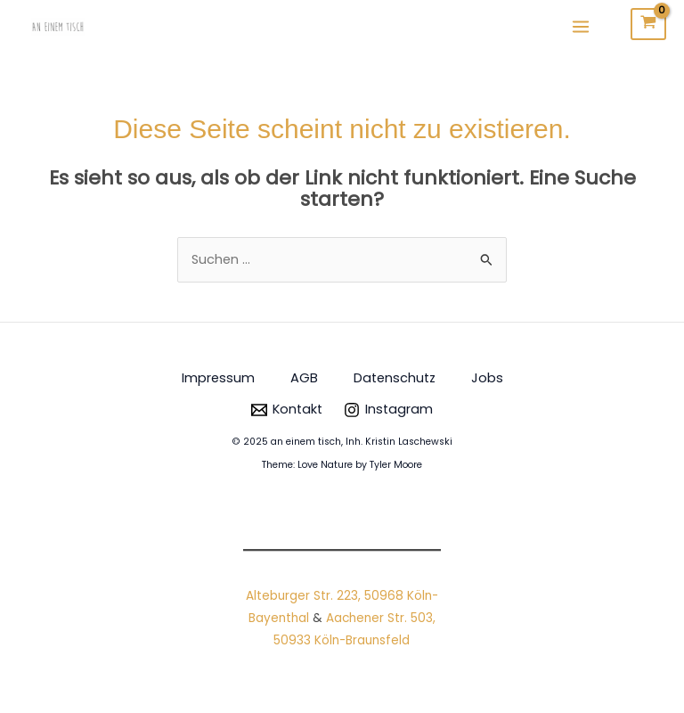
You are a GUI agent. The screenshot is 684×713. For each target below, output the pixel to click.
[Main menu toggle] (580, 26)
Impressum (218, 378)
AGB (304, 378)
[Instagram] (388, 410)
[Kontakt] (287, 410)
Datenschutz (395, 378)
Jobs (487, 378)
